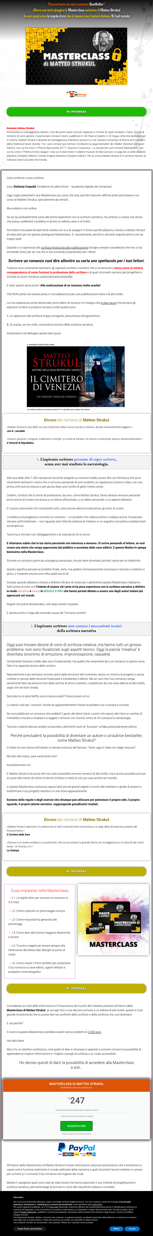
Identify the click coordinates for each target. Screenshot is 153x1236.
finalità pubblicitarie (28, 1212)
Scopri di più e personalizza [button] (30, 1229)
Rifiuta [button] (116, 1229)
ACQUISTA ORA (76, 1126)
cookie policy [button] (97, 1204)
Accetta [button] (132, 1229)
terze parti (54, 1207)
